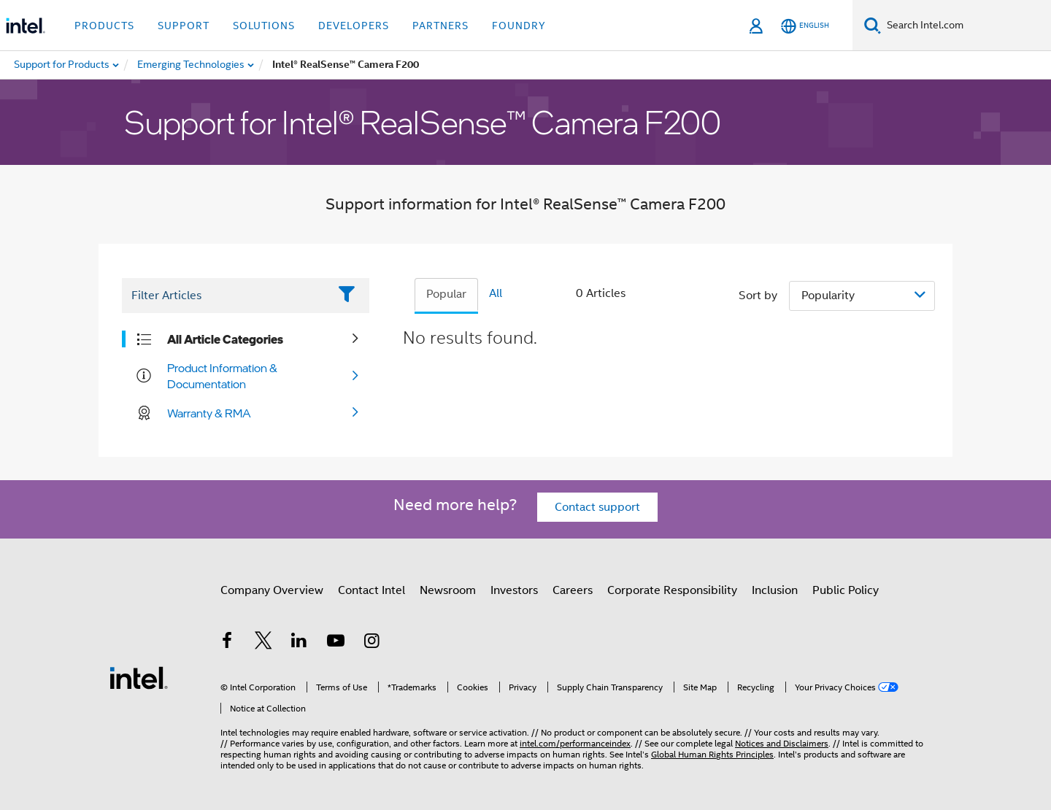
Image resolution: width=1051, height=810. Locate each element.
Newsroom (448, 590)
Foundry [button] (519, 25)
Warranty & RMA (209, 413)
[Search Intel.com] (966, 25)
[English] (805, 26)
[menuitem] (191, 65)
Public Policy (845, 590)
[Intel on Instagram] (371, 643)
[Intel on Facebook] (227, 643)
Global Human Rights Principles (712, 754)
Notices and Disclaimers (781, 743)
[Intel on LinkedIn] (299, 643)
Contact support (597, 507)
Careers (573, 590)
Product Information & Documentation (222, 375)
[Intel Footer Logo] (138, 677)
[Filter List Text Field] (225, 295)
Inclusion (775, 590)
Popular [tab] (446, 294)
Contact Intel (371, 590)
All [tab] (495, 293)
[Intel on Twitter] (263, 643)
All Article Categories (225, 339)
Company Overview (271, 590)
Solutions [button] (264, 25)
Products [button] (104, 25)
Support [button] (183, 25)
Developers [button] (353, 25)
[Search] (872, 25)
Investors (514, 590)
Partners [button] (440, 25)
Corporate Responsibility (672, 590)
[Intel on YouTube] (335, 643)
